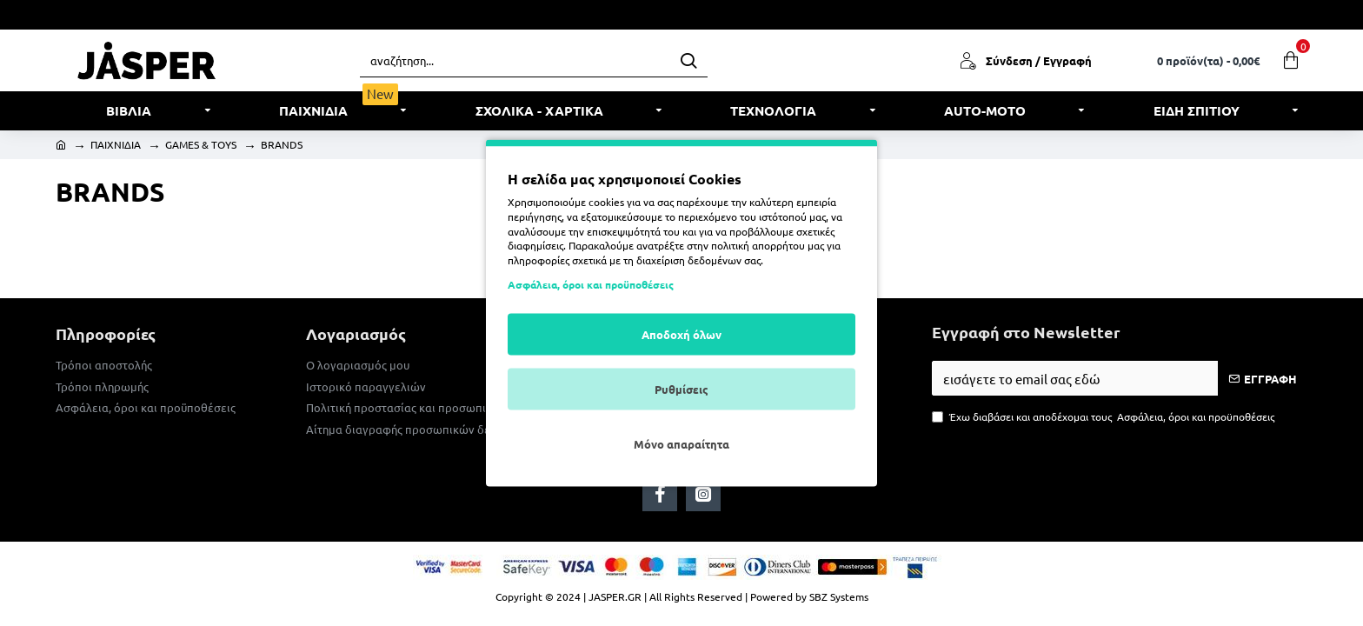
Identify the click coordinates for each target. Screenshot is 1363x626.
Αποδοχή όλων (681, 333)
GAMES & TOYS (200, 144)
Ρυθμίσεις (681, 388)
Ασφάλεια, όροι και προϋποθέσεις (591, 283)
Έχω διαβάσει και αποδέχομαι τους (1104, 416)
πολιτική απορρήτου (758, 245)
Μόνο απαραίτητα (681, 443)
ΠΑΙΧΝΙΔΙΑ (115, 144)
